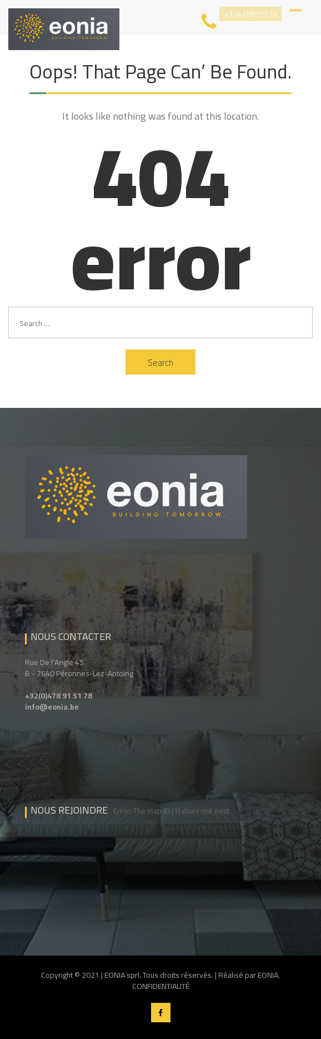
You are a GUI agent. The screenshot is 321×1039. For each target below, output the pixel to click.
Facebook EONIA (160, 1012)
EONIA (268, 975)
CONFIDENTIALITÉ (160, 986)
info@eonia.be (52, 706)
